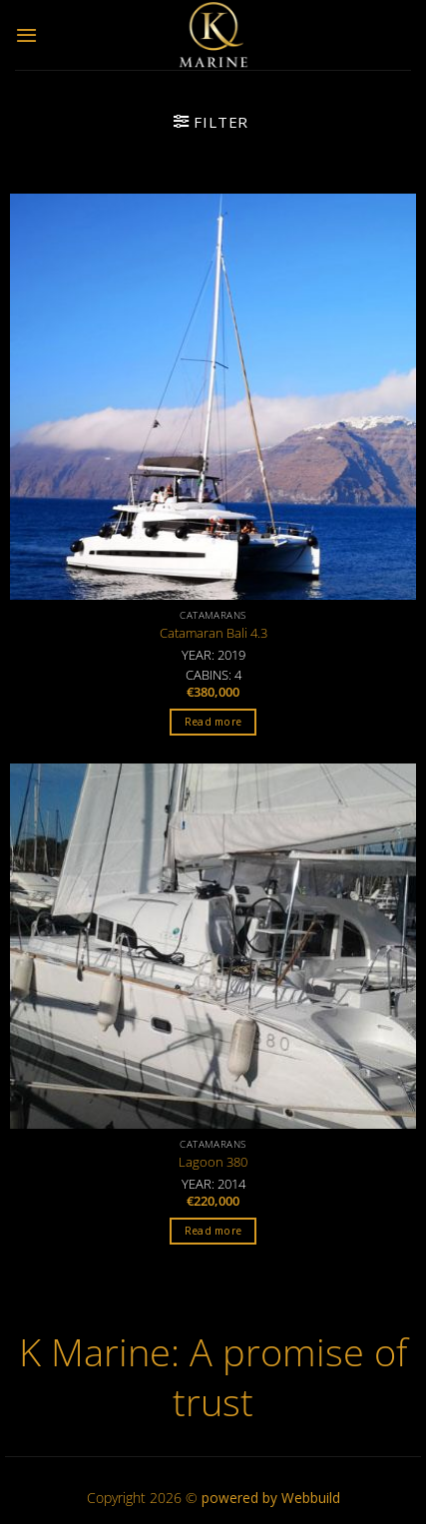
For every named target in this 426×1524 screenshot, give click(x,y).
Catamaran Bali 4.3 (213, 633)
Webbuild (310, 1497)
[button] (26, 35)
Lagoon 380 (213, 1162)
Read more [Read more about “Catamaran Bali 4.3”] (213, 722)
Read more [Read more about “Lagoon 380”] (213, 1231)
